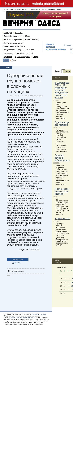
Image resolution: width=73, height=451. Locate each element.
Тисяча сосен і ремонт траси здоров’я (62, 191)
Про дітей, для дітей (24, 53)
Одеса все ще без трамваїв (62, 123)
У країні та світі (62, 218)
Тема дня (8, 33)
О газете (50, 44)
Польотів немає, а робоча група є (62, 157)
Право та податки (22, 57)
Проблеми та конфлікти (14, 43)
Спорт (35, 57)
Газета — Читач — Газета (14, 46)
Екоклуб (7, 39)
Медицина (8, 53)
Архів (14, 60)
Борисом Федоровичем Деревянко (23, 317)
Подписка (50, 47)
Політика (18, 33)
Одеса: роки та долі (26, 50)
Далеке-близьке (31, 39)
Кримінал (8, 57)
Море (27, 36)
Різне (6, 60)
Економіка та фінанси (13, 36)
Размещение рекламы (56, 49)
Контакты (67, 45)
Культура (18, 39)
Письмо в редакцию (39, 314)
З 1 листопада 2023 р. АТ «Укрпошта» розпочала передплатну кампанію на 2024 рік (62, 90)
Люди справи (9, 50)
